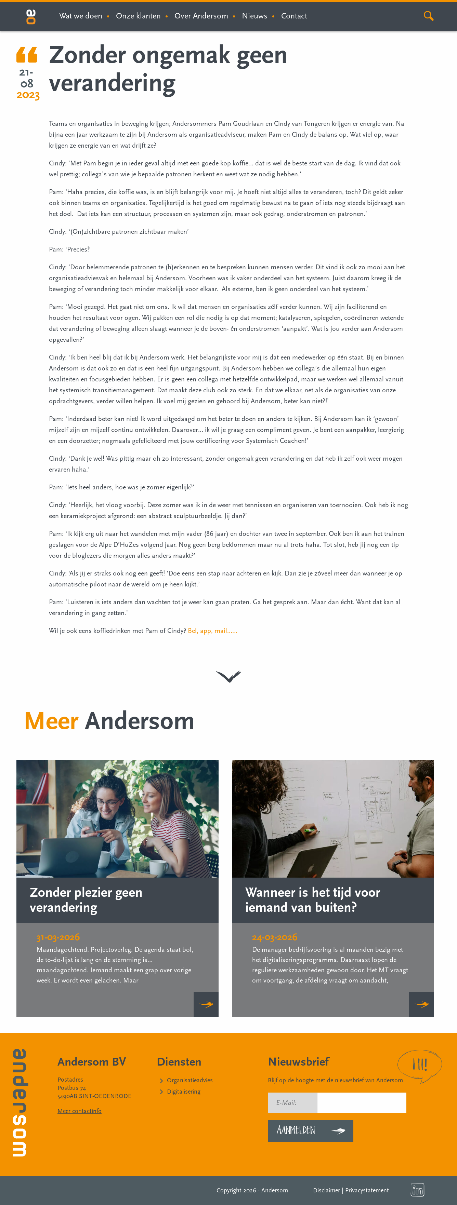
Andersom (274, 1190)
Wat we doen (80, 16)
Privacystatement (367, 1190)
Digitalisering (183, 1091)
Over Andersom (201, 16)
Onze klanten (138, 16)
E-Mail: (286, 1103)
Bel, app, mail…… (212, 631)
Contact (294, 16)
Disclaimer (326, 1190)
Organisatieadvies (190, 1080)
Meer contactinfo (79, 1111)
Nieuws (254, 16)
